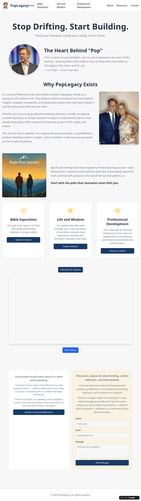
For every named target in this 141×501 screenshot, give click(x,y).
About (110, 5)
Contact (135, 5)
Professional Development (84, 5)
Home (31, 5)
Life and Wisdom (61, 5)
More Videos (70, 350)
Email (78, 430)
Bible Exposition (42, 5)
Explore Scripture (23, 239)
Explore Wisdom (70, 246)
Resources (122, 5)
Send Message (102, 462)
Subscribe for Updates (70, 269)
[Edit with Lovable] (127, 497)
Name (78, 418)
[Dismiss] (137, 497)
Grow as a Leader (117, 250)
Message (80, 441)
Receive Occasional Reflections (39, 412)
